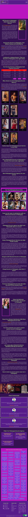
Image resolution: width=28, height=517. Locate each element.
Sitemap (12, 510)
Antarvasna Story (13, 508)
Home (12, 504)
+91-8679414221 (6, 504)
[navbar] (26, 2)
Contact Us (12, 509)
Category (12, 507)
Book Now (15, 78)
